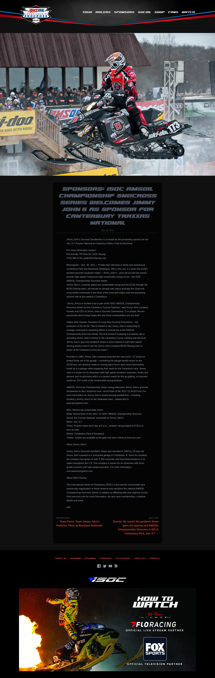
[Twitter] (104, 566)
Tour (87, 12)
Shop (159, 12)
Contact (154, 558)
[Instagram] (116, 566)
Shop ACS (140, 558)
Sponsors (124, 12)
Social (144, 12)
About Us (61, 558)
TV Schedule (123, 558)
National (75, 558)
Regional (90, 558)
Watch (188, 12)
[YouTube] (110, 566)
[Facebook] (99, 566)
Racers (103, 12)
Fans (173, 12)
